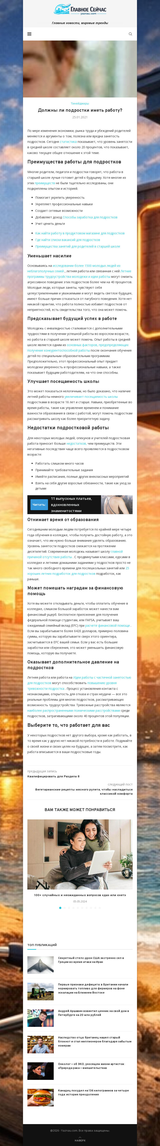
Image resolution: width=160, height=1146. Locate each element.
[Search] (130, 34)
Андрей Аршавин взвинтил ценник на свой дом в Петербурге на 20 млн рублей (93, 1013)
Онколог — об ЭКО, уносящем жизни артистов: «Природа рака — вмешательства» (91, 1066)
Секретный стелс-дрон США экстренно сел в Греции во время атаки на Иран (91, 960)
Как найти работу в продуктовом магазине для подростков (80, 233)
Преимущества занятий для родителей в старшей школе (77, 246)
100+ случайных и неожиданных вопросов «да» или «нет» (80, 895)
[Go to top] (80, 1140)
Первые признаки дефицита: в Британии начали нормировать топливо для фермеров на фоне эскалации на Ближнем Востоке (93, 988)
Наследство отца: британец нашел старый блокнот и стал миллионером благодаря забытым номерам (95, 1041)
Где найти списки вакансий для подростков (67, 240)
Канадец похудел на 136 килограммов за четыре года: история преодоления (93, 1092)
